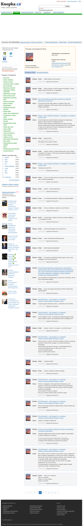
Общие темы (7, 111)
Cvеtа (6, 168)
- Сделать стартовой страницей (65, 511)
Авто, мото (6, 77)
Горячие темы (63, 42)
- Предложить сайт (61, 513)
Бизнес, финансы (8, 79)
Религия (5, 121)
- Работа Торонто (34, 513)
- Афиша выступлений (35, 509)
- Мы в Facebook (61, 509)
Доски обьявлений (58, 12)
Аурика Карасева (9, 166)
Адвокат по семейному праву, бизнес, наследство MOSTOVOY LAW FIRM (13, 247)
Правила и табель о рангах (10, 184)
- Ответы (4, 509)
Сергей (7, 157)
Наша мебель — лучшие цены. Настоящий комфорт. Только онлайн (13, 217)
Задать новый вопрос (51, 42)
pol (5, 164)
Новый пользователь (72, 1)
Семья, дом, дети (8, 127)
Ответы (16, 12)
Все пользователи (14, 180)
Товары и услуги (8, 137)
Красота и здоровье (9, 101)
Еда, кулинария (7, 85)
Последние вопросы (42, 72)
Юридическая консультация (11, 148)
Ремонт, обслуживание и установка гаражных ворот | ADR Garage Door (13, 284)
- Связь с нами (60, 507)
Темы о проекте (7, 135)
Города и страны (8, 81)
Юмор (5, 146)
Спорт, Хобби (7, 129)
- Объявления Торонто (8, 513)
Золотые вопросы (8, 150)
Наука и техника (7, 103)
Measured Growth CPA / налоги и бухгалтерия (13, 237)
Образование (7, 105)
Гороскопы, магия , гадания (11, 83)
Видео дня (38, 12)
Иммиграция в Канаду (9, 93)
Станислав (8, 177)
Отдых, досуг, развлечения (11, 113)
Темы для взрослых (9, 133)
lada (6, 170)
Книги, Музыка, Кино (9, 95)
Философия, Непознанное (10, 139)
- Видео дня (5, 507)
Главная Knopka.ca (6, 12)
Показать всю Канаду (25, 42)
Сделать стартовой (61, 1)
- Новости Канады (7, 506)
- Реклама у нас (60, 506)
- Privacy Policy (60, 514)
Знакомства (47, 12)
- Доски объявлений (35, 507)
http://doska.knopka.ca (8, 70)
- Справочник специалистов (10, 511)
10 (55, 492)
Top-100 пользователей (74, 42)
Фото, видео (6, 141)
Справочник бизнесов (27, 12)
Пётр (6, 161)
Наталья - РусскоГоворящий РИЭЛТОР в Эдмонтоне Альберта (13, 274)
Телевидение (7, 131)
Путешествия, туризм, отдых (60, 65)
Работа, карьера (8, 119)
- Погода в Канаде (34, 511)
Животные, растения (9, 87)
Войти (79, 1)
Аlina (6, 159)
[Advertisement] (41, 27)
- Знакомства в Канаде (35, 506)
